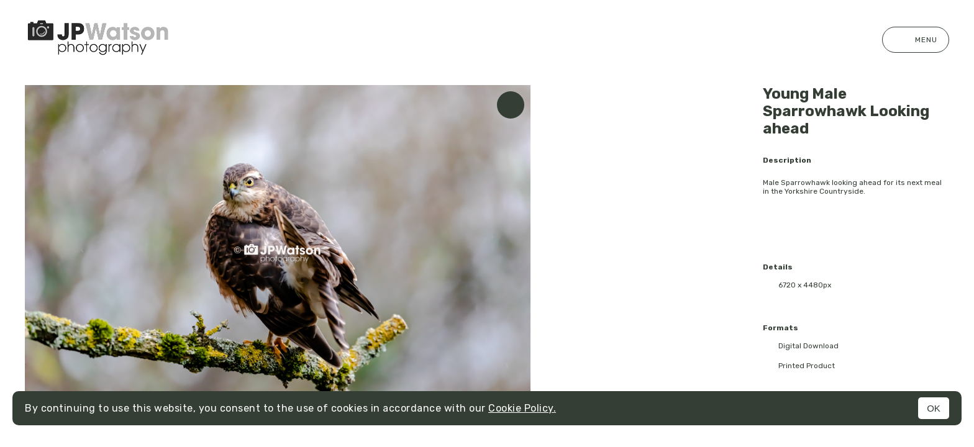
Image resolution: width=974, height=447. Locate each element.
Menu (915, 39)
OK (933, 408)
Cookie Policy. (522, 408)
